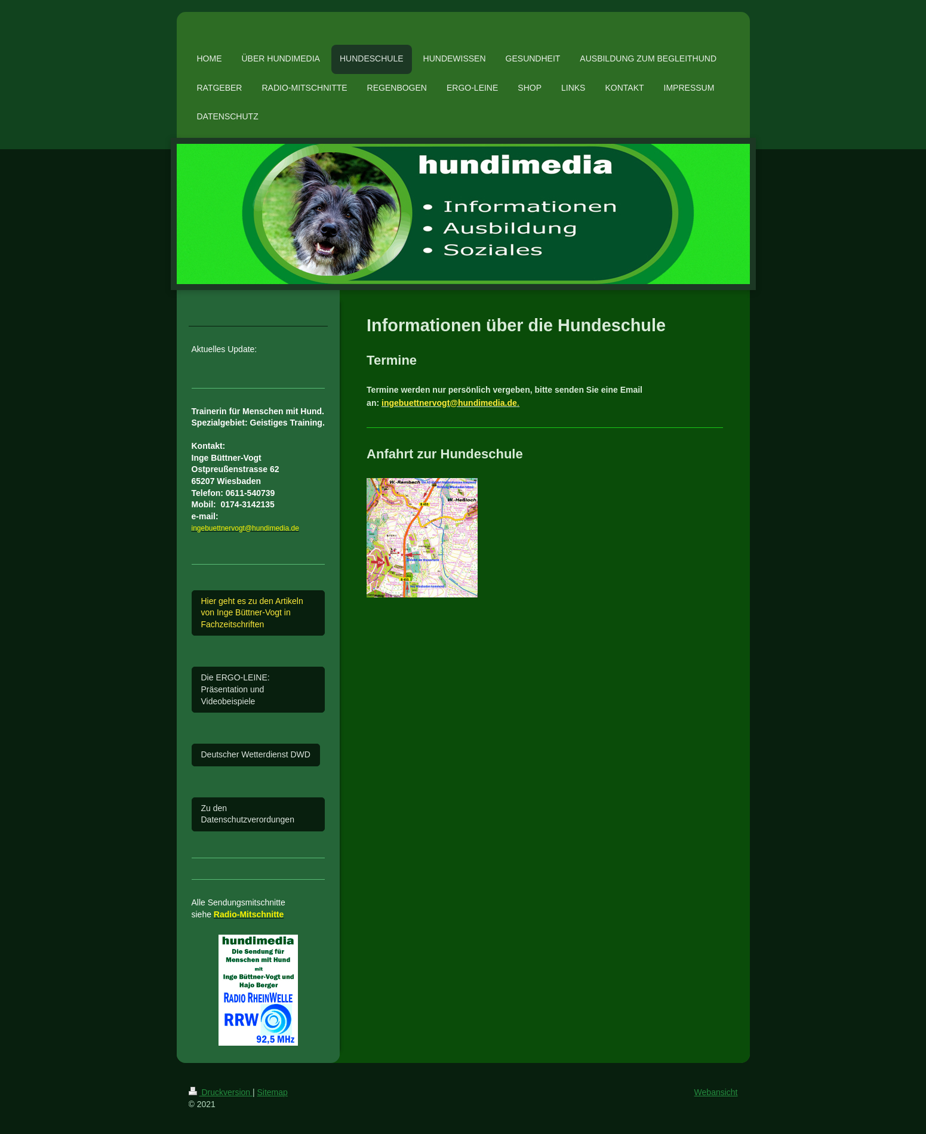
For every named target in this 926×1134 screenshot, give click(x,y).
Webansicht (716, 1092)
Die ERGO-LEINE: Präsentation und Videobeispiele (235, 689)
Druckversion (221, 1092)
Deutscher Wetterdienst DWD (255, 754)
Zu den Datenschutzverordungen (247, 814)
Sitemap (272, 1092)
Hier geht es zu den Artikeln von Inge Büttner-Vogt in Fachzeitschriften (252, 612)
